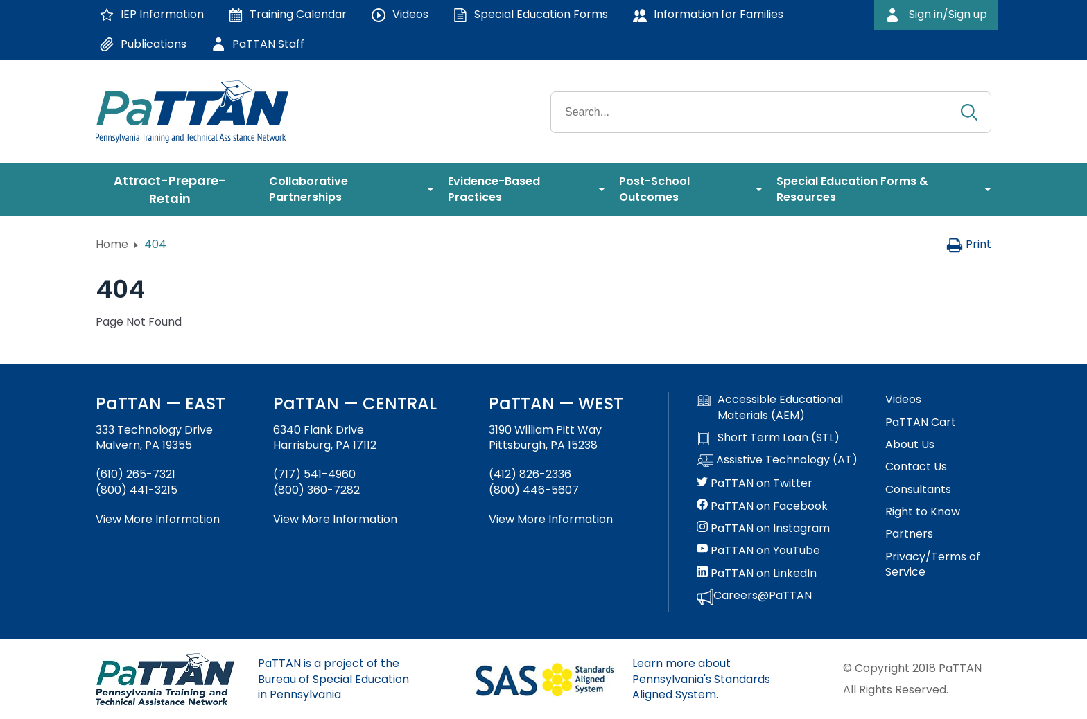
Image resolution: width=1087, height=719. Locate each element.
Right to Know (922, 512)
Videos (903, 399)
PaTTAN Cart (920, 422)
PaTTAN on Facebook (762, 506)
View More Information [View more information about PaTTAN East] (158, 519)
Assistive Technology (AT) (777, 460)
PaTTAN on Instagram (763, 528)
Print (968, 244)
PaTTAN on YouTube (758, 550)
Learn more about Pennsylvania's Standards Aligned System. (701, 678)
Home (112, 244)
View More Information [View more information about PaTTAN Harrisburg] (335, 519)
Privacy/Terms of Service (932, 564)
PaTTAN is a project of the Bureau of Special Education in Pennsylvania (333, 678)
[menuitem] (175, 189)
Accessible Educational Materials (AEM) (770, 407)
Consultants (918, 489)
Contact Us (916, 466)
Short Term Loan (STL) (768, 437)
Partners (909, 534)
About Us (909, 444)
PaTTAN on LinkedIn (757, 573)
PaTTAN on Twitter (754, 483)
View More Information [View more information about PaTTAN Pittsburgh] (551, 519)
